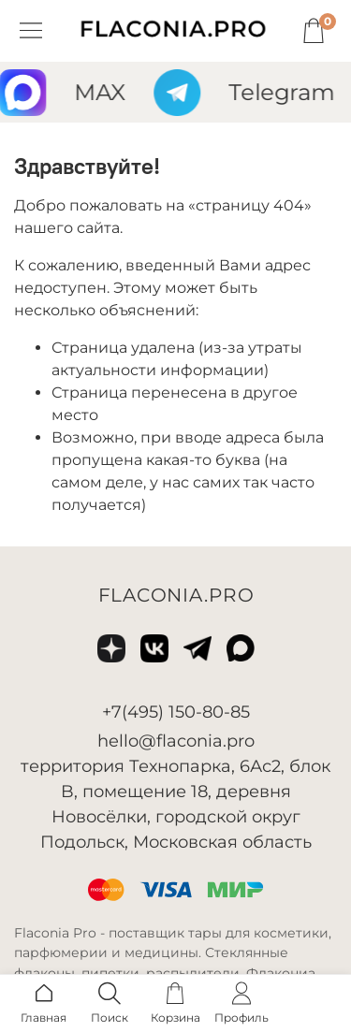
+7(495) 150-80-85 (176, 712)
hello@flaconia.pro (176, 741)
